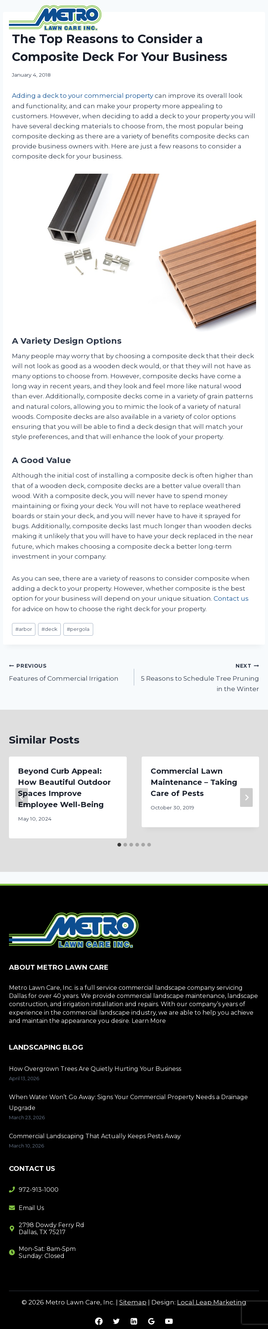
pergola (78, 629)
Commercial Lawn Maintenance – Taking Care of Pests (194, 782)
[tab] (119, 845)
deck (49, 629)
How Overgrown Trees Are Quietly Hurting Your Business (96, 1068)
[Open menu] (250, 18)
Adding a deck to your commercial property (82, 95)
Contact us (231, 598)
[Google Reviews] (151, 1321)
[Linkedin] (134, 1321)
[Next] (246, 797)
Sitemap (132, 1302)
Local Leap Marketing (211, 1302)
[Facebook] (99, 1321)
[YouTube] (169, 1321)
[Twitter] (116, 1321)
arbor (23, 629)
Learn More (149, 1020)
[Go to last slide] (21, 797)
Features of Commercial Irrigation (68, 672)
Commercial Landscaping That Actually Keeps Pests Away (95, 1136)
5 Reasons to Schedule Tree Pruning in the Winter (200, 677)
